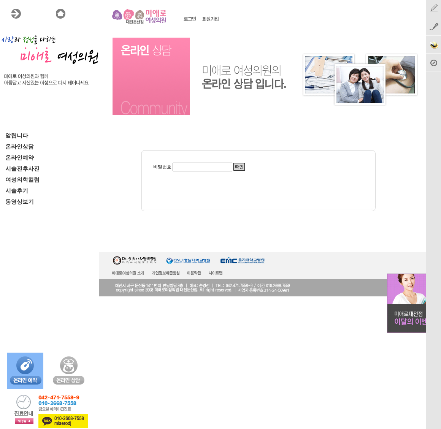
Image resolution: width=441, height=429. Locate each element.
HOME (77, 13)
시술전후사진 (22, 169)
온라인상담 (19, 147)
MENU (33, 13)
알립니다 (16, 136)
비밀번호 (162, 166)
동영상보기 (19, 202)
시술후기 (16, 191)
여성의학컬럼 (22, 180)
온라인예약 (19, 158)
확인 (239, 166)
